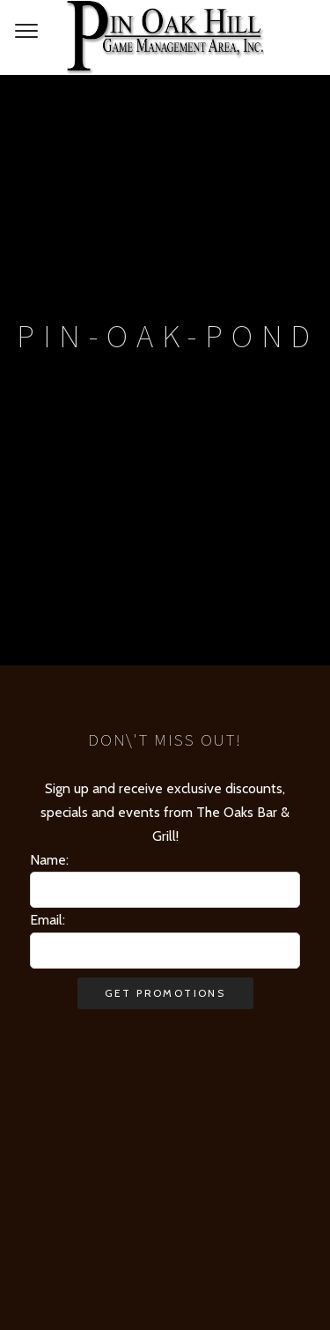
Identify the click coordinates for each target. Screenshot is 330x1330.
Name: (49, 859)
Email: (47, 919)
